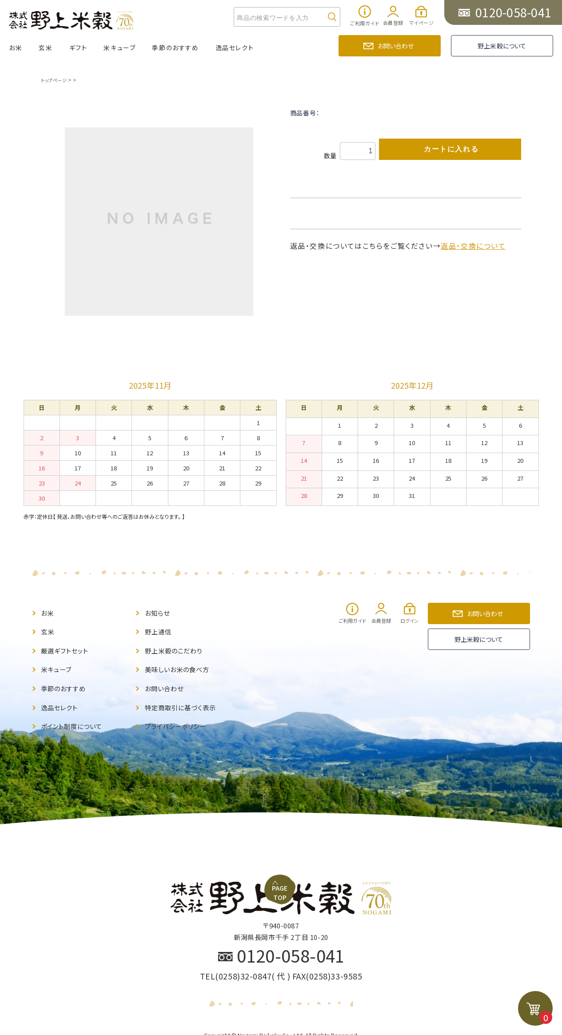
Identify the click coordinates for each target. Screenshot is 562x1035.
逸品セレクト (234, 47)
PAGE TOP (284, 799)
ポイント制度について (76, 714)
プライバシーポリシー (180, 714)
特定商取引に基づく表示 (185, 697)
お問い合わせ (396, 45)
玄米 (45, 47)
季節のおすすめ (175, 47)
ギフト (78, 47)
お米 (15, 47)
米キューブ (120, 47)
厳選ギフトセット (68, 646)
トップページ (55, 80)
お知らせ (159, 612)
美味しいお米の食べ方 (182, 663)
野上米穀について (502, 45)
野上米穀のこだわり (178, 646)
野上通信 (160, 629)
